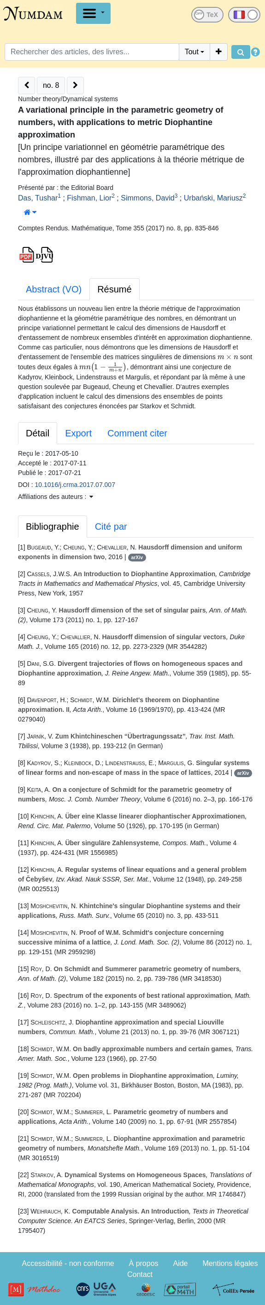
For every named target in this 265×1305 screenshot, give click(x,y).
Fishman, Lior (89, 198)
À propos (144, 1263)
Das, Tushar (38, 198)
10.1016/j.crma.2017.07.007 (75, 484)
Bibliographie (52, 526)
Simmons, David (147, 198)
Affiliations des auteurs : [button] (55, 496)
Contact (140, 1274)
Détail (37, 433)
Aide (180, 1263)
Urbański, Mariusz (213, 198)
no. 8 (51, 85)
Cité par (111, 526)
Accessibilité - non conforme (68, 1263)
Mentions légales (230, 1263)
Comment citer (137, 433)
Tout (192, 52)
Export (78, 433)
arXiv (137, 557)
